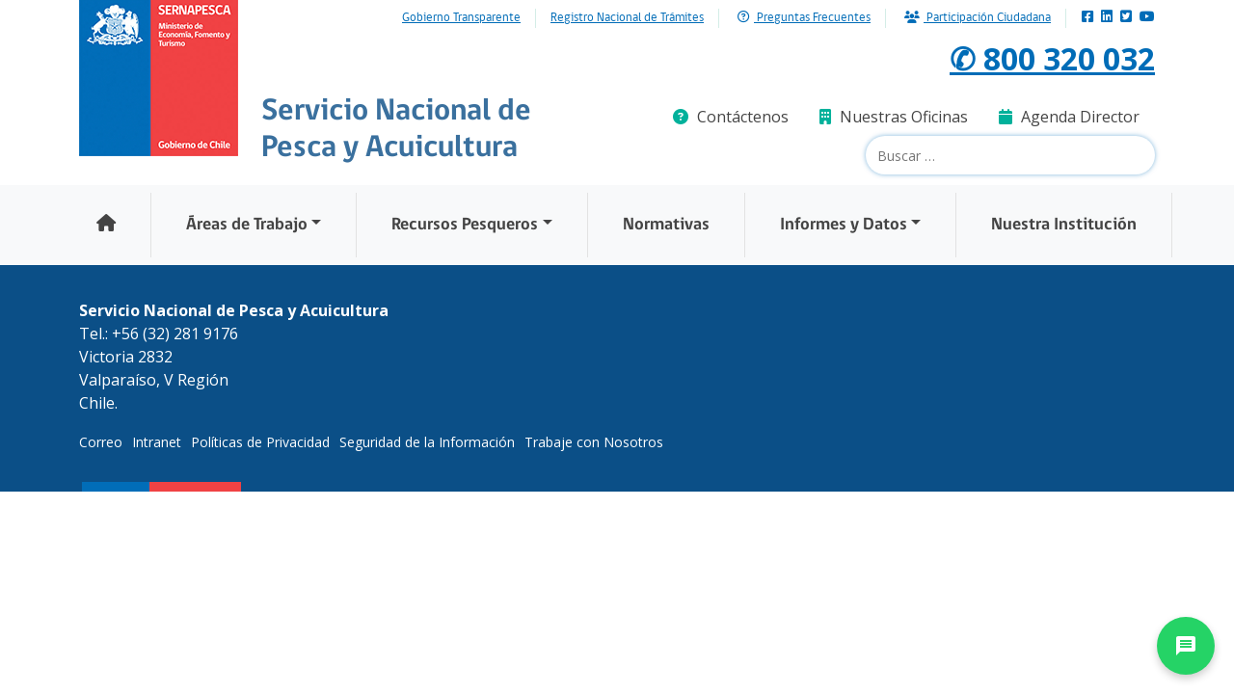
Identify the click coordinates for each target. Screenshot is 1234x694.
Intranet (156, 442)
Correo (100, 442)
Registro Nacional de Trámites (627, 18)
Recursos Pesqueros (464, 225)
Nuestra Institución (1064, 225)
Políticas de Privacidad (260, 442)
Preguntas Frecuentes (804, 18)
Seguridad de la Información (427, 442)
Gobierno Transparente (461, 18)
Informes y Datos (843, 225)
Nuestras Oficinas (893, 116)
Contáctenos (731, 116)
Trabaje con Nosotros (593, 442)
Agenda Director (1069, 116)
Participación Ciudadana (977, 18)
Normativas (666, 225)
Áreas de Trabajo (247, 225)
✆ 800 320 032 (1052, 58)
